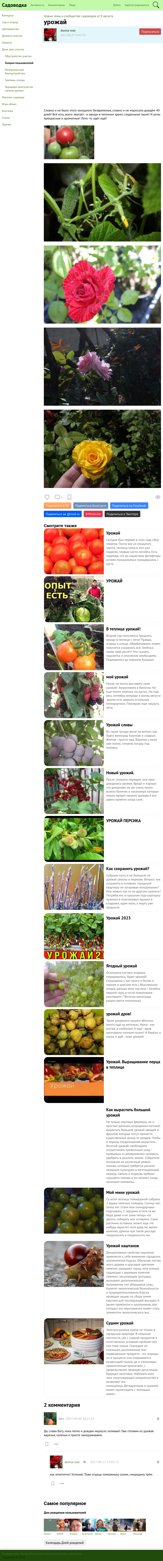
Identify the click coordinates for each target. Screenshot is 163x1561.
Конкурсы (8, 15)
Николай (139, 1527)
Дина (126, 1527)
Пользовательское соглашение (63, 1553)
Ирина (50, 1527)
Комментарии (56, 5)
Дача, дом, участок (13, 49)
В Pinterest (93, 514)
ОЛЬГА (63, 1527)
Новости (7, 42)
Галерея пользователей (19, 63)
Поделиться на (63, 514)
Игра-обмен (9, 104)
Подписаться (150, 32)
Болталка (7, 111)
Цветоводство (10, 29)
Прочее (6, 124)
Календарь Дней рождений (65, 1543)
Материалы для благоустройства (15, 71)
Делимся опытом (12, 36)
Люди (72, 5)
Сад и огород (10, 22)
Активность (37, 5)
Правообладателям (32, 1553)
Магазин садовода (13, 97)
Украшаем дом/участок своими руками (19, 88)
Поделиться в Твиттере (122, 514)
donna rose (68, 30)
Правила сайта (11, 1553)
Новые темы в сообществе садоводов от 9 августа (78, 16)
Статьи (6, 117)
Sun (61, 1419)
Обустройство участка (18, 56)
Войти (117, 5)
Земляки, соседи (15, 80)
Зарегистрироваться (137, 5)
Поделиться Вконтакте (90, 506)
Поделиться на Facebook (129, 506)
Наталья (114, 1527)
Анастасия (88, 1527)
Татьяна (75, 1527)
